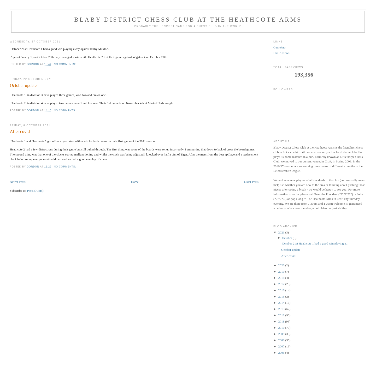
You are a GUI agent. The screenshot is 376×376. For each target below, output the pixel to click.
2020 (281, 265)
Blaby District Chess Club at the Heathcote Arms (188, 19)
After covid (20, 131)
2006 (281, 352)
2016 (281, 290)
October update (23, 85)
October (287, 238)
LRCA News (281, 53)
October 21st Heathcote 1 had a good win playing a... (314, 243)
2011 (281, 321)
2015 (281, 296)
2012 (281, 315)
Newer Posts (17, 182)
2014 (281, 302)
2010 (281, 327)
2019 (281, 271)
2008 (281, 340)
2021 (281, 232)
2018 (281, 278)
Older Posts (251, 182)
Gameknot (279, 47)
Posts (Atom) (35, 190)
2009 (281, 334)
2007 (281, 346)
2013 (281, 309)
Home (135, 182)
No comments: (65, 64)
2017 (281, 284)
